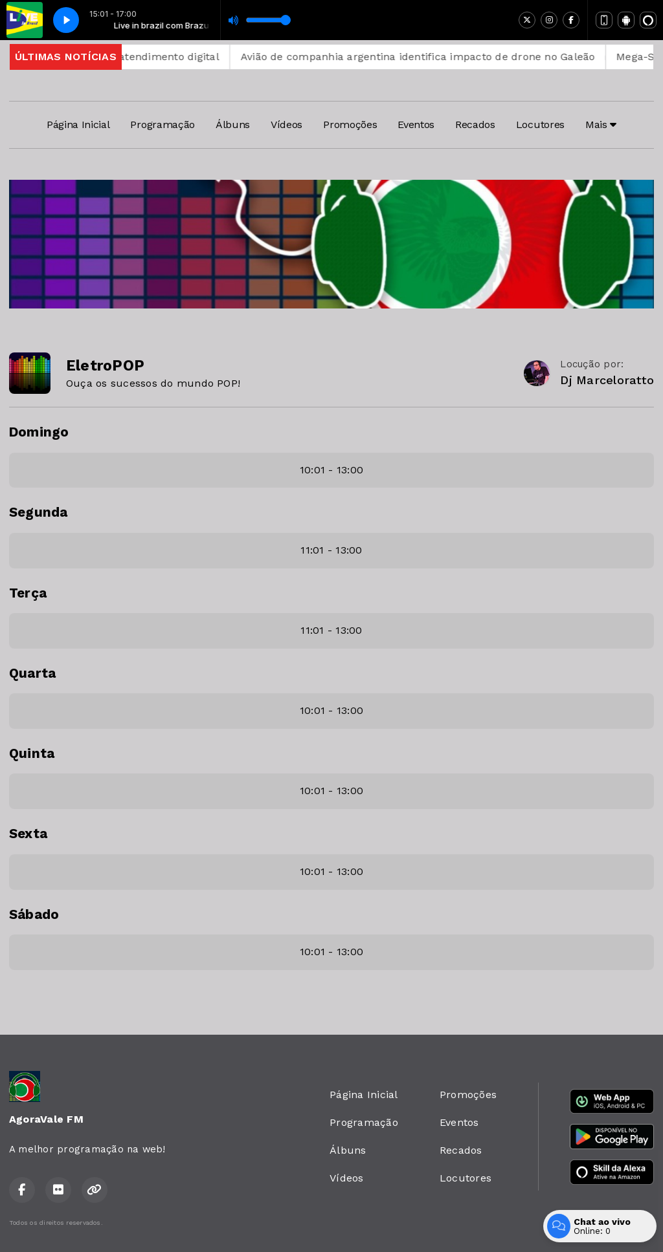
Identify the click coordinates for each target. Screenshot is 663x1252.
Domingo (39, 432)
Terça (28, 593)
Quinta (31, 753)
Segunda (38, 512)
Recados (475, 124)
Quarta (32, 673)
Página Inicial (78, 124)
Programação (162, 124)
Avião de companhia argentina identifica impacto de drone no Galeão (434, 56)
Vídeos (286, 124)
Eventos (416, 124)
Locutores (540, 124)
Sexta (28, 833)
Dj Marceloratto (607, 380)
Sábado (34, 914)
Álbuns (233, 124)
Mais (600, 124)
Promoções (350, 124)
